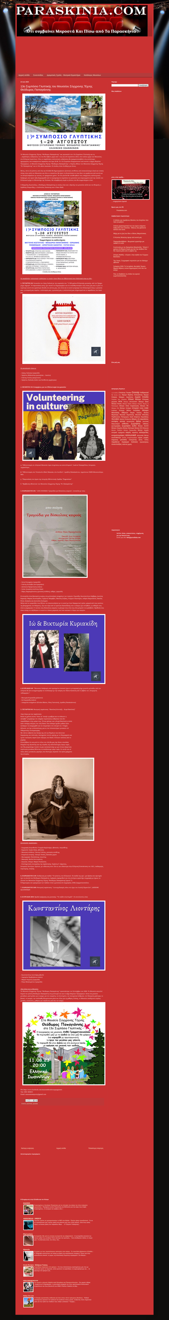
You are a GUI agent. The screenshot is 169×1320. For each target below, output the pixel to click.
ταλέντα (124, 444)
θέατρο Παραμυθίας (130, 430)
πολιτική (134, 442)
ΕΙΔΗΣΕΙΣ (26, 1203)
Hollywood (144, 393)
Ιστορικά (135, 408)
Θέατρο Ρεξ (115, 408)
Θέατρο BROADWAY (130, 401)
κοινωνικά (130, 435)
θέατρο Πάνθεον (116, 430)
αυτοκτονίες (131, 421)
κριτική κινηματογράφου (129, 437)
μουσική (123, 440)
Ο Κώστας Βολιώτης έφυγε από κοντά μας (127, 237)
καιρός (128, 432)
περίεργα (125, 442)
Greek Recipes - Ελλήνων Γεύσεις (35, 1265)
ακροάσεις (144, 419)
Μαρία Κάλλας (136, 413)
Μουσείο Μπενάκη (141, 415)
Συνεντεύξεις (38, 75)
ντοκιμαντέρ (133, 440)
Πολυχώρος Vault (127, 417)
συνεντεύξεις (116, 444)
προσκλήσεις (144, 442)
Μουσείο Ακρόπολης (127, 415)
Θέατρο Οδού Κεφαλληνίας (129, 406)
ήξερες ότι (136, 419)
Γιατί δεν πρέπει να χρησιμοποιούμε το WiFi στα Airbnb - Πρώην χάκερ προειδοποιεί (61, 1220)
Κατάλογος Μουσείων (92, 75)
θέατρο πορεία (143, 430)
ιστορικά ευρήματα (118, 432)
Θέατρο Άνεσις (116, 404)
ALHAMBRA (114, 392)
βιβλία (138, 421)
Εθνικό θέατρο (134, 399)
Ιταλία (141, 408)
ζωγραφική (126, 426)
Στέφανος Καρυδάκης (141, 417)
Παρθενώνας (115, 417)
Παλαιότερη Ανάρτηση (95, 1148)
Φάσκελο (26, 1249)
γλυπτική (29, 1103)
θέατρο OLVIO (143, 426)
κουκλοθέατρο (116, 437)
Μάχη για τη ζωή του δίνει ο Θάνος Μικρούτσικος (129, 233)
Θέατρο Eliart (143, 402)
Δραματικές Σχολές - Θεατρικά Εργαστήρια (63, 75)
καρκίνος (135, 432)
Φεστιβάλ (115, 419)
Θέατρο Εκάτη (127, 403)
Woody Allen (117, 395)
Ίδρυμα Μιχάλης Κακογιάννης (132, 395)
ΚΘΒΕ (146, 408)
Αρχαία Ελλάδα (141, 397)
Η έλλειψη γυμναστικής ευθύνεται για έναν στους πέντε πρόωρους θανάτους (58, 1298)
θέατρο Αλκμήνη (117, 428)
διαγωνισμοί (115, 424)
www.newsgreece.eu (30, 1280)
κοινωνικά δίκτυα (142, 435)
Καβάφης (114, 410)
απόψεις (114, 421)
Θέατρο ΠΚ (144, 406)
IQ (112, 395)
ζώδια (134, 426)
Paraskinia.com (122, 210)
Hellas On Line (28, 1296)
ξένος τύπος (143, 440)
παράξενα (115, 442)
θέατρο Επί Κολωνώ (141, 428)
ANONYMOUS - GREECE (32, 1218)
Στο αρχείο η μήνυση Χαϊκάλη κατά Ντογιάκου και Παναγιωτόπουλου (56, 1282)
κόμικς (140, 437)
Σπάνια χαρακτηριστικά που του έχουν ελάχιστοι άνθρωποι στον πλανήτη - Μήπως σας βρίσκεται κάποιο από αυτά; (129, 227)
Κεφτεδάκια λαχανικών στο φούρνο (45, 1267)
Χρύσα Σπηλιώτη (125, 419)
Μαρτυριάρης (28, 1234)
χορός (130, 444)
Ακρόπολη (129, 397)
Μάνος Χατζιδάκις (133, 410)
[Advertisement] (67, 42)
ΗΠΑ (120, 402)
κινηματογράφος (118, 435)
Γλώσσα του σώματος (119, 399)
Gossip (135, 392)
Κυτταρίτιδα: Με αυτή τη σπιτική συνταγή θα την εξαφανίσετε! (53, 1236)
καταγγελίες (143, 432)
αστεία (122, 421)
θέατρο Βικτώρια (128, 428)
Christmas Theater (125, 393)
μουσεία (35, 1103)
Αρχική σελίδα (24, 75)
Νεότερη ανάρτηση (27, 1148)
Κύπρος (121, 410)
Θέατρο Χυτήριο (125, 408)
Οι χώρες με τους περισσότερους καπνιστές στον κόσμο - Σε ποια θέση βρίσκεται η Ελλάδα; (63, 1251)
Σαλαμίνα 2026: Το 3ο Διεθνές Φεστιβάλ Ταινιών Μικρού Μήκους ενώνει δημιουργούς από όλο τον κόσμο (129, 268)
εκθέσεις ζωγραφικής (131, 424)
